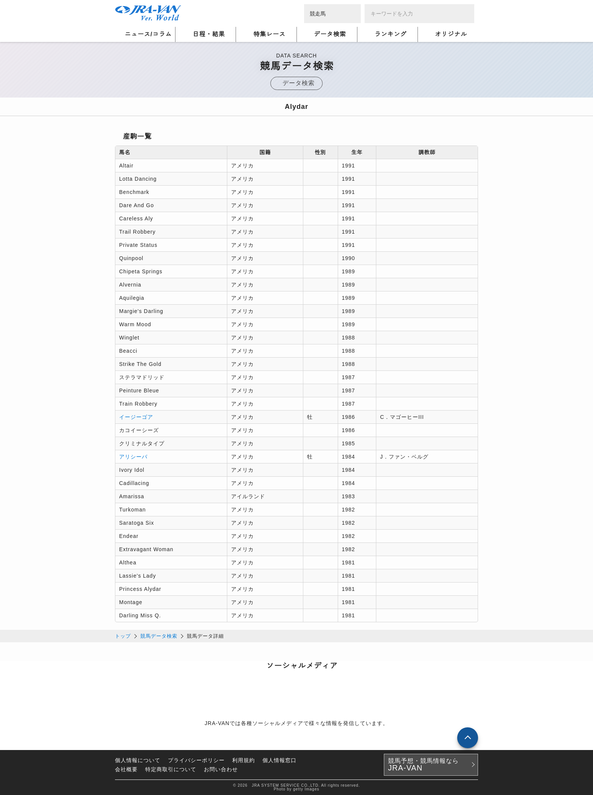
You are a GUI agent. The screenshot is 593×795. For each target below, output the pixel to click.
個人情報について (137, 760)
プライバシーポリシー (196, 760)
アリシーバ (133, 456)
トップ (123, 636)
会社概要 (126, 769)
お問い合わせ (221, 769)
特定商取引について (170, 769)
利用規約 (243, 760)
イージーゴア (136, 417)
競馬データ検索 (158, 636)
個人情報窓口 (279, 760)
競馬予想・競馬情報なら (423, 764)
